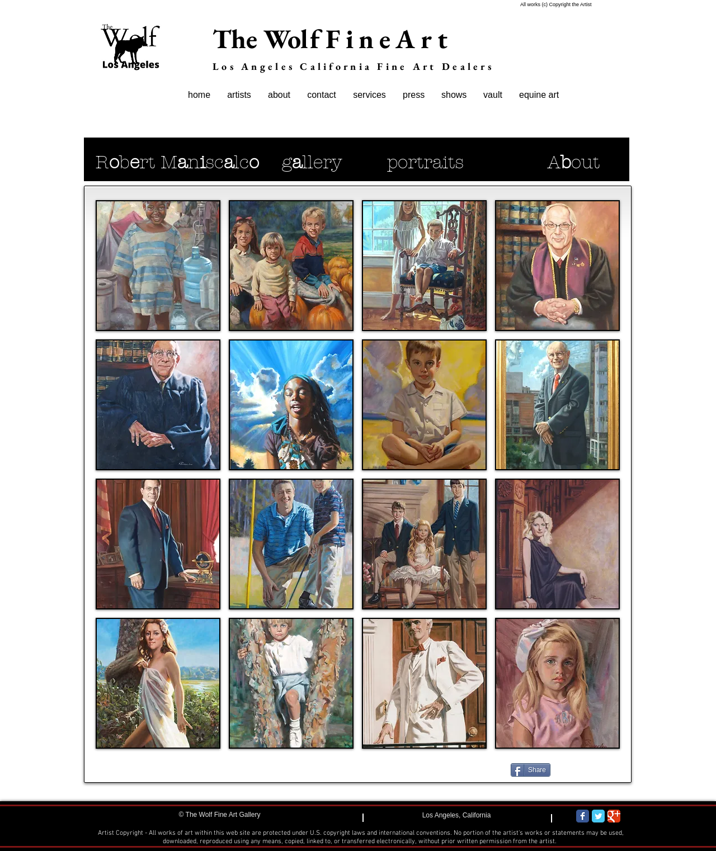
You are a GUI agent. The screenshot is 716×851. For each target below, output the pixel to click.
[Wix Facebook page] (582, 816)
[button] (158, 265)
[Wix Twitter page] (598, 816)
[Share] (530, 770)
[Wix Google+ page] (613, 816)
